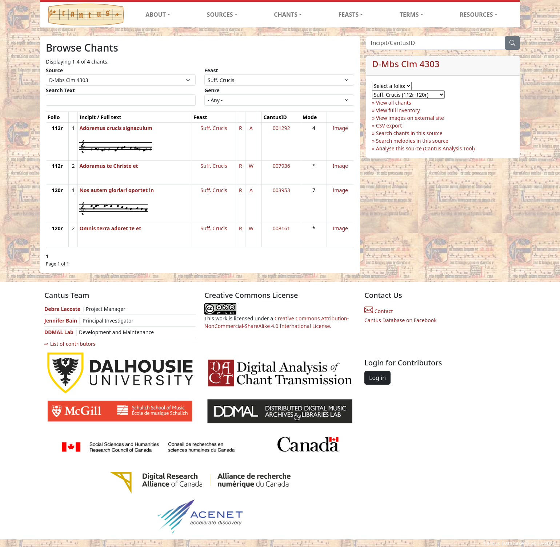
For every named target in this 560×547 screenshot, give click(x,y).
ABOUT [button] (155, 15)
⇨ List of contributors (69, 343)
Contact (378, 311)
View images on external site (410, 117)
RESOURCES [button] (476, 15)
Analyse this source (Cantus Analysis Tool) (425, 148)
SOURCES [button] (220, 15)
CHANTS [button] (285, 15)
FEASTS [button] (349, 15)
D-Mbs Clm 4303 (406, 64)
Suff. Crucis (213, 128)
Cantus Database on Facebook (400, 320)
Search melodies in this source (412, 140)
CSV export (389, 125)
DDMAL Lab (58, 332)
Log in (377, 378)
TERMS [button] (409, 15)
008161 (281, 228)
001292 (281, 128)
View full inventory (398, 110)
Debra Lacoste (62, 308)
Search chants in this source (409, 133)
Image (340, 128)
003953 (281, 190)
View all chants (393, 102)
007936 (281, 165)
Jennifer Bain (61, 320)
